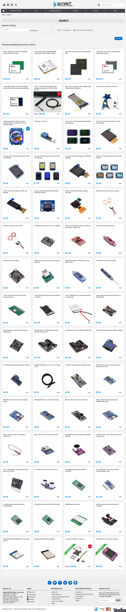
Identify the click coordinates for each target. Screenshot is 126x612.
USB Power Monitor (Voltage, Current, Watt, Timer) (77, 261)
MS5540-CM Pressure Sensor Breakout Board (15, 400)
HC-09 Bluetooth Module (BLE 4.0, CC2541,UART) (14, 505)
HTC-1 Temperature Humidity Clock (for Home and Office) (16, 470)
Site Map (30, 602)
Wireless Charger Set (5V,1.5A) (12, 225)
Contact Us (78, 592)
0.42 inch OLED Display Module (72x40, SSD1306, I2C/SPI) (46, 191)
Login (77, 600)
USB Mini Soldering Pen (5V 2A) (106, 260)
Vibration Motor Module (11, 260)
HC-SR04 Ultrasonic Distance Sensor (45, 469)
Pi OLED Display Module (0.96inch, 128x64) (109, 330)
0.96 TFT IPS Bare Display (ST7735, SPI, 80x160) (15, 191)
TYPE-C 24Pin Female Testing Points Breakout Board (14, 296)
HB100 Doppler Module (72, 504)
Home (4, 15)
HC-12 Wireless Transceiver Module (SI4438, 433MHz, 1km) (107, 470)
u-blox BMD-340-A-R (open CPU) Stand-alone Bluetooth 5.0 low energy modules (16, 87)
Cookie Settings (120, 610)
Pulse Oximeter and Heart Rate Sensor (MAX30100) (15, 331)
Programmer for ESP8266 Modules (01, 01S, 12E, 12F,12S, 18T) (46, 331)
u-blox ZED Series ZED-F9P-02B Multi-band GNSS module (108, 52)
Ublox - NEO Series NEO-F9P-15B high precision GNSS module (15, 52)
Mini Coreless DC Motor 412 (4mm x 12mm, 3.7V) (14, 435)
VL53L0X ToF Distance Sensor (105, 225)
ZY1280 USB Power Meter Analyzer (107, 539)
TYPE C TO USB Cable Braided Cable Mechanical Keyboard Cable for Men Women (45, 88)
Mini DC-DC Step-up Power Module (76, 399)
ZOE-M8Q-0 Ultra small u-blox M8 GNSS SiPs (78, 52)
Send (118, 600)
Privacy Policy (55, 599)
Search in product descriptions (83, 30)
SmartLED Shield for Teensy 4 (74, 539)
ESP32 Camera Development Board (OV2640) (107, 505)
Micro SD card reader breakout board (46, 434)
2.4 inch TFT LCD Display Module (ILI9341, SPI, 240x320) (78, 122)
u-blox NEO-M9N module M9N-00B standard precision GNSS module (45, 52)
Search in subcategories (63, 30)
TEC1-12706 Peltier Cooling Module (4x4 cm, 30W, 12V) (77, 296)
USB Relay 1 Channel (40, 121)
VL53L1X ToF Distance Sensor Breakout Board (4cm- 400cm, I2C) (78, 226)
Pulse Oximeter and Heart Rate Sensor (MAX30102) (108, 296)
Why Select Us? (56, 594)
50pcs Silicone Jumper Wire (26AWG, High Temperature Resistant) (78, 87)
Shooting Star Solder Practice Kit (107, 86)
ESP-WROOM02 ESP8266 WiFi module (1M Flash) (16, 539)
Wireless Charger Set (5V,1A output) (107, 191)
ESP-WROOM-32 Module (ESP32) (44, 539)
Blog (53, 603)
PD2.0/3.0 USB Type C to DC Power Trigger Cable (47, 365)
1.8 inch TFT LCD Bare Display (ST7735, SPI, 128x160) (108, 122)
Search (9, 15)
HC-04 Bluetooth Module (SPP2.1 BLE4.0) (47, 504)
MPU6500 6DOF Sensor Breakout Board (46, 399)
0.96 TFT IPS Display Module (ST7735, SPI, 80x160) (109, 156)
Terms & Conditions (57, 601)
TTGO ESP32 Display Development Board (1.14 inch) (47, 296)
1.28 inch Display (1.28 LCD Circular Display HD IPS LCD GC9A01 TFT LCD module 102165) (14, 123)
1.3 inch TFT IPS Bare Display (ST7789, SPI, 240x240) (78, 156)
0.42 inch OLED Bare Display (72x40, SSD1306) (76, 191)
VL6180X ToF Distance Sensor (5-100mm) (47, 225)
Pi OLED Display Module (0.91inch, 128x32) (16, 365)
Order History (79, 596)
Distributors (31, 597)
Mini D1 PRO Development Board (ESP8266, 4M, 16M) (106, 400)
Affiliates (30, 599)
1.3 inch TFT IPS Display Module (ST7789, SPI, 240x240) (47, 156)
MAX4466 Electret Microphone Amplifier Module (78, 435)
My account (79, 598)
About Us (54, 592)
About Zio (31, 592)
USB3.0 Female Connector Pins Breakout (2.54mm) (47, 261)
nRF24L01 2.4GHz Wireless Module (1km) (78, 365)
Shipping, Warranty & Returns (60, 597)
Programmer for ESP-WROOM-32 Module (78, 330)
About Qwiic (31, 594)
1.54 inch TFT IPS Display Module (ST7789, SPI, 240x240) (16, 156)
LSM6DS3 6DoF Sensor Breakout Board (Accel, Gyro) (108, 435)
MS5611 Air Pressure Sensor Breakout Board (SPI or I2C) (108, 365)
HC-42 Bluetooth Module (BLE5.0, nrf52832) (75, 470)
